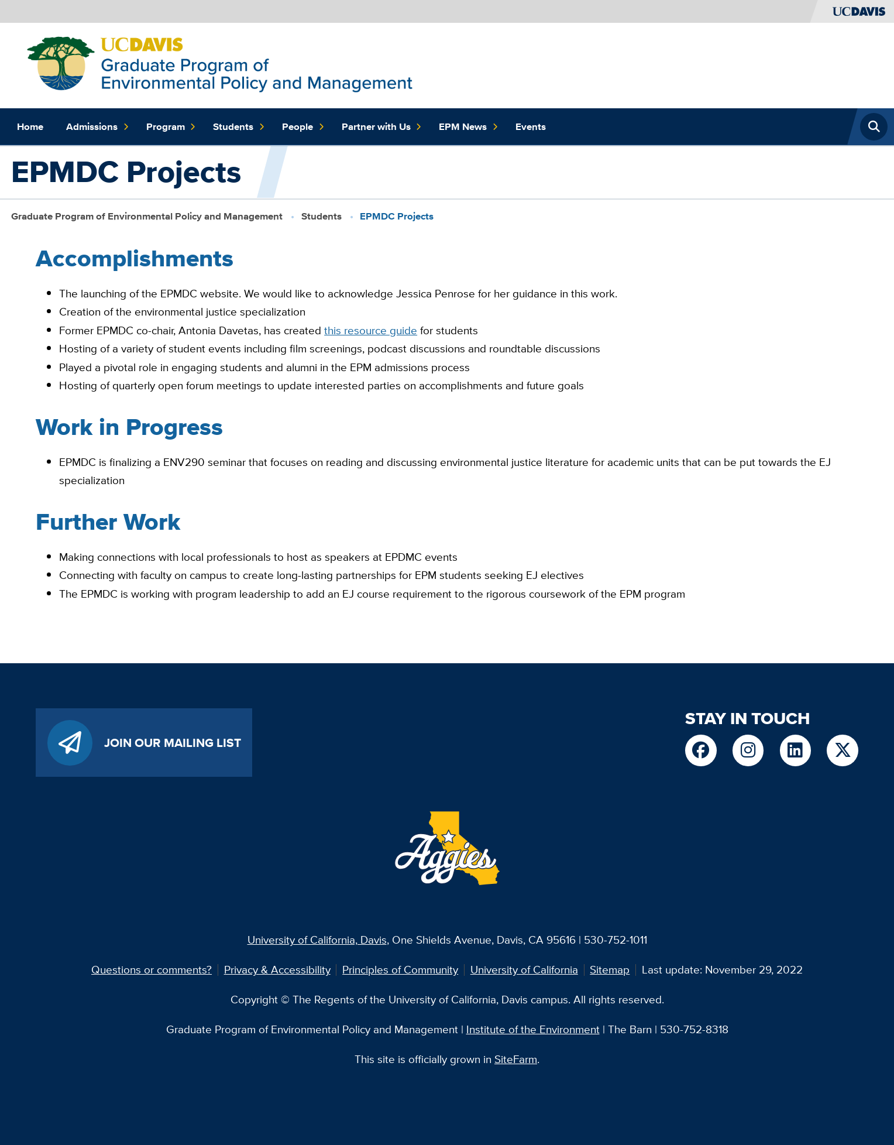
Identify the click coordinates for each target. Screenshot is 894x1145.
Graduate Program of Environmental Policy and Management (147, 216)
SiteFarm (515, 1059)
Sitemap (610, 969)
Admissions (97, 126)
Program (171, 126)
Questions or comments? (151, 969)
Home (30, 126)
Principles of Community (400, 969)
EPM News (468, 126)
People (303, 126)
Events (530, 126)
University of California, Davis (317, 939)
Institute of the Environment (533, 1029)
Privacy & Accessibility (277, 969)
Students (238, 126)
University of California (524, 969)
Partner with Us (382, 126)
